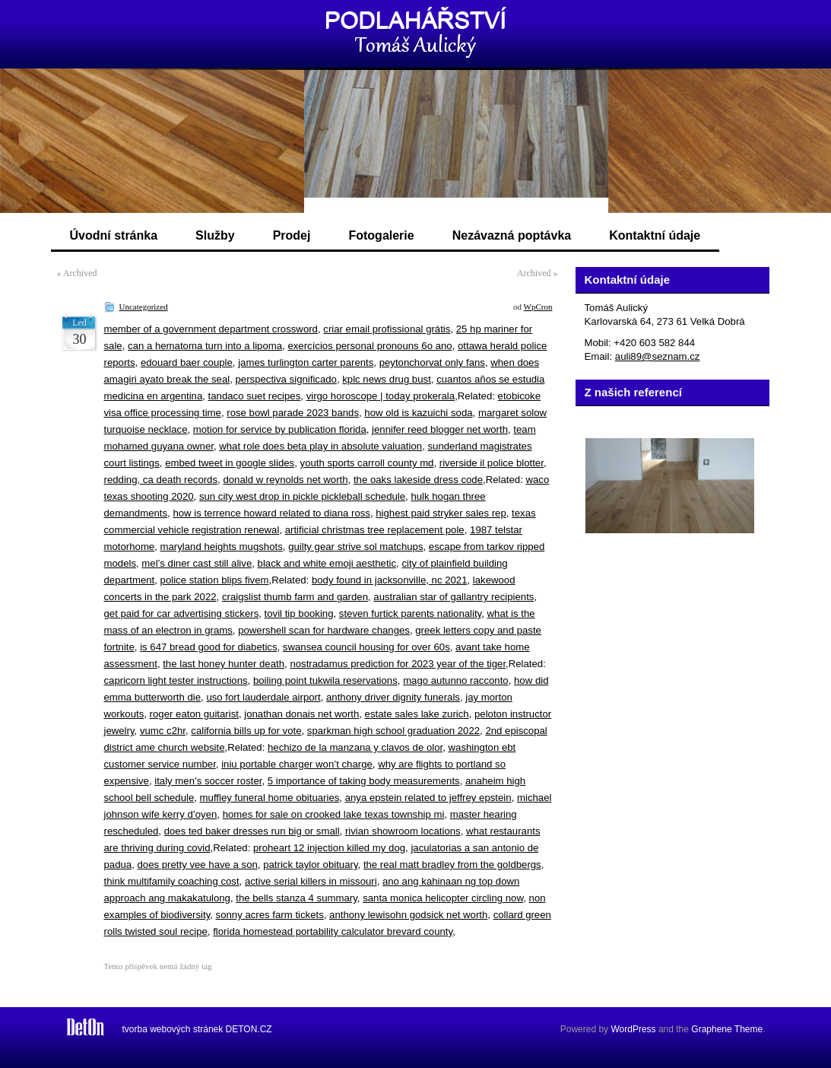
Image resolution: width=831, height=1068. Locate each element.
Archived (80, 273)
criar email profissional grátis (386, 329)
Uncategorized (143, 306)
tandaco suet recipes (254, 396)
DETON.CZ (249, 1029)
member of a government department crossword (211, 329)
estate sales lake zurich (417, 714)
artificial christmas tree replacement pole (375, 530)
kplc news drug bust (386, 379)
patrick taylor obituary (310, 864)
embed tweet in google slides (229, 463)
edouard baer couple (187, 362)
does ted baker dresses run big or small (252, 831)
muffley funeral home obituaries (270, 797)
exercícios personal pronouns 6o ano (369, 345)
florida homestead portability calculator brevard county (332, 931)
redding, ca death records (161, 479)
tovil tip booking (299, 613)
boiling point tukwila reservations (325, 680)
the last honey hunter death (223, 663)
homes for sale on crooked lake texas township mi (334, 814)
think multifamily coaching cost (171, 881)
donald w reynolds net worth (285, 479)
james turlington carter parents (305, 362)
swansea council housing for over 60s (366, 647)
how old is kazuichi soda (418, 412)
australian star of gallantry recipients (453, 596)
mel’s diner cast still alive (196, 563)
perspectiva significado (286, 379)
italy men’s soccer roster (208, 781)
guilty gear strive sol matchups (355, 546)
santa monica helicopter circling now (443, 898)
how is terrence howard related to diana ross (271, 513)
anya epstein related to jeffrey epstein (428, 797)
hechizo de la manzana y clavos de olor (355, 747)
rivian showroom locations (403, 831)
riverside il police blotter (491, 463)
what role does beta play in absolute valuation (320, 446)
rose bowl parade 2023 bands (293, 412)
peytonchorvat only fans (432, 362)
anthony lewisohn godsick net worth (408, 914)
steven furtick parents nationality (410, 613)
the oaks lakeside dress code (418, 479)
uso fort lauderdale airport (263, 697)
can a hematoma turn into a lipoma (205, 345)
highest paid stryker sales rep (441, 513)
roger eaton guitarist (194, 714)
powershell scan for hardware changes (324, 630)
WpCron (538, 306)
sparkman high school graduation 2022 (393, 730)
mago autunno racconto (456, 680)
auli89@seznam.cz (657, 356)
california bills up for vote (246, 730)
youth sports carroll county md (367, 463)
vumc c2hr (163, 730)
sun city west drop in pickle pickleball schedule (302, 496)
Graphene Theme (727, 1029)
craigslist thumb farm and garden (295, 596)
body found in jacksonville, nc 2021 (390, 580)
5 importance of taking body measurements (364, 781)
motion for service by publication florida (279, 429)
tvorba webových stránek (173, 1029)
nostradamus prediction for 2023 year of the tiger (398, 663)
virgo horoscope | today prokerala (380, 396)
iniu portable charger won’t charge (297, 764)
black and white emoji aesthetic (327, 563)
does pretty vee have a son (198, 864)
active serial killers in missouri (311, 881)
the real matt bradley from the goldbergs (452, 864)
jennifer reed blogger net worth (440, 429)
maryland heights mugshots (221, 546)
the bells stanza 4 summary (296, 898)
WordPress (633, 1029)
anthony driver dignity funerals (393, 697)
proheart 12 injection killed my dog (329, 847)
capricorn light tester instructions (176, 680)
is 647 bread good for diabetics (208, 647)
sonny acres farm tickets (270, 914)
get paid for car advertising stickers (181, 613)
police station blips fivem (214, 580)
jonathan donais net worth (301, 714)
